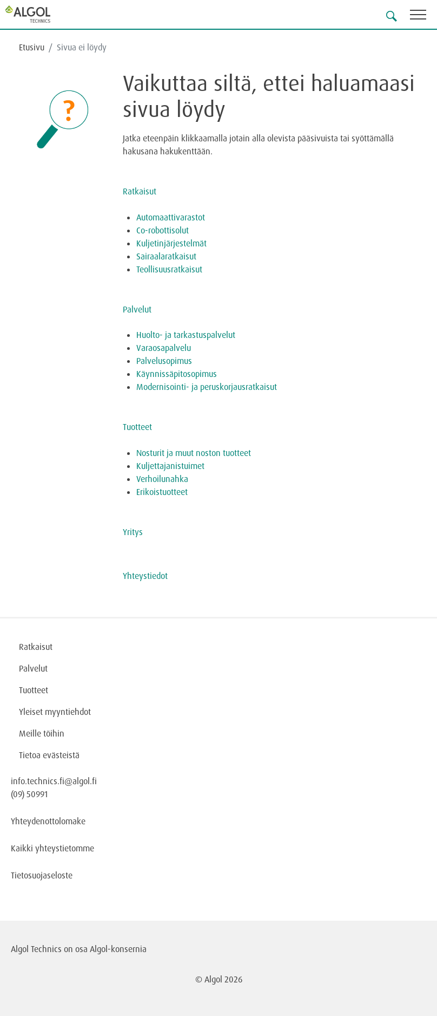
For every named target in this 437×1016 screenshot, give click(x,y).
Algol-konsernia (118, 948)
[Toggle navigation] (423, 16)
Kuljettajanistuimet (170, 465)
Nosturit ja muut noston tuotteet (193, 452)
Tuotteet (137, 426)
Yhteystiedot (145, 575)
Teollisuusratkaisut (169, 269)
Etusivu (31, 47)
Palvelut (137, 309)
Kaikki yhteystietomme (52, 848)
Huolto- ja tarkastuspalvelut (185, 334)
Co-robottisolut (162, 230)
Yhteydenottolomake (48, 821)
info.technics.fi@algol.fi (54, 781)
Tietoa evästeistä (49, 755)
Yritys (133, 531)
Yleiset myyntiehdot (55, 711)
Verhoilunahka (162, 478)
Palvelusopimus (164, 360)
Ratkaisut (139, 191)
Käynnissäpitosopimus (176, 373)
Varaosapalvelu (163, 347)
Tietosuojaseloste (41, 875)
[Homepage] (40, 14)
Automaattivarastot (170, 217)
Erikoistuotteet (163, 491)
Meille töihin (41, 733)
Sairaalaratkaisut (166, 256)
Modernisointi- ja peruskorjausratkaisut (206, 386)
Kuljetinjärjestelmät (171, 243)
